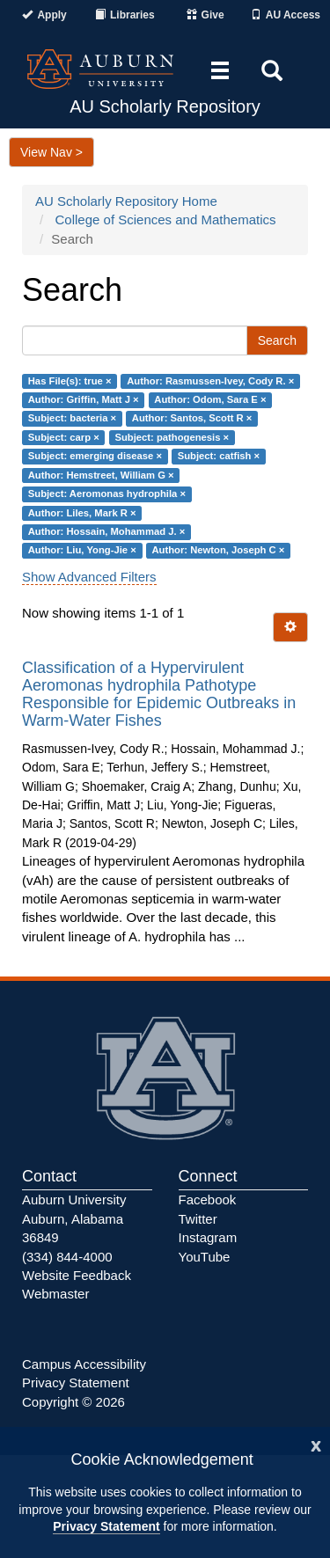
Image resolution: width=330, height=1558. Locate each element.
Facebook (208, 1199)
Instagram (208, 1237)
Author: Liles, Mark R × (82, 513)
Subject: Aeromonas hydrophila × (107, 493)
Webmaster (55, 1293)
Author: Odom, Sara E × (210, 399)
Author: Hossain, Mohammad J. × (106, 531)
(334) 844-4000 (67, 1256)
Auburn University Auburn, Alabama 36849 (74, 1218)
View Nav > (51, 152)
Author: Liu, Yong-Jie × (82, 550)
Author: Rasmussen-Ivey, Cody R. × (210, 381)
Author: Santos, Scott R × (192, 418)
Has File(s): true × (70, 381)
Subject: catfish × (219, 456)
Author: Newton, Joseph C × (217, 550)
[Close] (316, 1444)
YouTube (205, 1256)
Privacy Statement (106, 1526)
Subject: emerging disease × (95, 456)
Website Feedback (76, 1275)
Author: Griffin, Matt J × (83, 399)
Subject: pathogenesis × (171, 437)
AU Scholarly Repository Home (126, 201)
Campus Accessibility (84, 1364)
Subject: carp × (63, 437)
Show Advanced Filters (89, 576)
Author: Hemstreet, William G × (101, 475)
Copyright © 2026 (73, 1401)
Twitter (198, 1218)
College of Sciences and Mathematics (165, 219)
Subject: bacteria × (72, 418)
